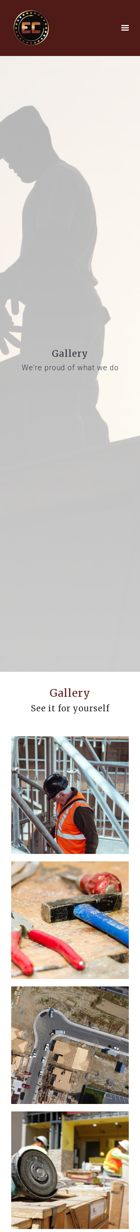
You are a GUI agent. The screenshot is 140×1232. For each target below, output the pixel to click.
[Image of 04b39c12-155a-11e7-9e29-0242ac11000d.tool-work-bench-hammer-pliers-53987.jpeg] (70, 920)
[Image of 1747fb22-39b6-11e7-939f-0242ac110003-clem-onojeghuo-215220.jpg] (70, 795)
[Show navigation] (123, 28)
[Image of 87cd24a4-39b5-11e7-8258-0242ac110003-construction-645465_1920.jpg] (70, 1170)
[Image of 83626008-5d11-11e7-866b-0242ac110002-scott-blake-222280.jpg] (70, 1045)
